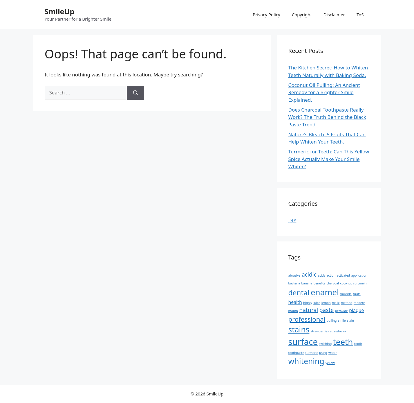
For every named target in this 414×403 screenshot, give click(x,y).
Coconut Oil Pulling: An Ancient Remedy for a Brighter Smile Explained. (324, 92)
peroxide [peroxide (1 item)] (341, 311)
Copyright (302, 14)
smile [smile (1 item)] (342, 320)
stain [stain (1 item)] (350, 320)
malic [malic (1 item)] (336, 303)
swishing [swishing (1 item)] (325, 344)
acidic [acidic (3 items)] (309, 274)
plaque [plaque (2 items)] (356, 310)
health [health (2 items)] (295, 302)
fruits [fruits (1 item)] (356, 294)
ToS (360, 14)
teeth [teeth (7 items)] (343, 341)
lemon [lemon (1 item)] (326, 303)
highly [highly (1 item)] (307, 303)
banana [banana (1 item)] (306, 283)
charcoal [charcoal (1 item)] (333, 283)
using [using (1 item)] (323, 353)
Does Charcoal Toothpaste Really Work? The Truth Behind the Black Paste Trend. (327, 117)
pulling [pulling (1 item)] (332, 320)
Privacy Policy (266, 14)
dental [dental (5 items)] (299, 292)
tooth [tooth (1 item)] (358, 344)
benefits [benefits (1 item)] (320, 283)
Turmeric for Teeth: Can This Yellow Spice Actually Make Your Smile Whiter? (328, 159)
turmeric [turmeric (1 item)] (311, 353)
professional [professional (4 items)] (307, 319)
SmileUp (60, 11)
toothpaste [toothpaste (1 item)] (296, 353)
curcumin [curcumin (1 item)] (360, 283)
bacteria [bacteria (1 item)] (294, 283)
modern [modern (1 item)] (359, 303)
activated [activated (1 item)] (343, 275)
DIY (292, 220)
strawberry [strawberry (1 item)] (338, 331)
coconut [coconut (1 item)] (346, 283)
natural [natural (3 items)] (308, 310)
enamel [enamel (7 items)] (325, 292)
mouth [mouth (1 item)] (293, 311)
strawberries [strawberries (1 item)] (320, 331)
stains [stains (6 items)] (299, 329)
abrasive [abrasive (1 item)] (294, 275)
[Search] (135, 93)
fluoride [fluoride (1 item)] (346, 294)
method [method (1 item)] (346, 303)
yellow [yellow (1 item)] (330, 363)
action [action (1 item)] (330, 275)
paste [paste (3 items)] (326, 310)
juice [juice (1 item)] (316, 303)
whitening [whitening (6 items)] (306, 361)
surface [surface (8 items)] (303, 342)
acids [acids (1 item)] (321, 275)
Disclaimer (334, 14)
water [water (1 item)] (332, 353)
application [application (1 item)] (359, 275)
